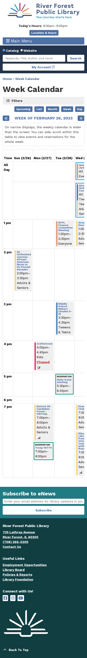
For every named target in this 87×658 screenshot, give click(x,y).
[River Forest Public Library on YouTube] (21, 598)
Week (67, 109)
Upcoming (23, 109)
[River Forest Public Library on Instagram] (13, 598)
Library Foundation (18, 579)
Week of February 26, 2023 (44, 118)
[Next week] (81, 118)
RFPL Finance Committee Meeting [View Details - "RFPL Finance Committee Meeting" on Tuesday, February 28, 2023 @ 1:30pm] (65, 226)
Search (75, 58)
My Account (41, 67)
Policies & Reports (17, 574)
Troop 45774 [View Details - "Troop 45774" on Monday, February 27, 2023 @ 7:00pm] (43, 447)
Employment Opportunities (25, 565)
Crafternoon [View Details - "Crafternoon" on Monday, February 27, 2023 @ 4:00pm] (45, 343)
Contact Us (12, 547)
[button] (43, 26)
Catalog (12, 50)
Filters (17, 101)
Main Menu (19, 40)
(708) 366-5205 (15, 542)
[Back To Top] (43, 649)
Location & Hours (44, 32)
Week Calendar (27, 79)
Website (30, 50)
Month (52, 109)
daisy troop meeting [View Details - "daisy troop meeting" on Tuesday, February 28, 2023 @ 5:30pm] (64, 380)
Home (7, 79)
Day (79, 109)
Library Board (14, 570)
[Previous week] (6, 118)
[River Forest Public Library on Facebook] (5, 598)
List (39, 109)
